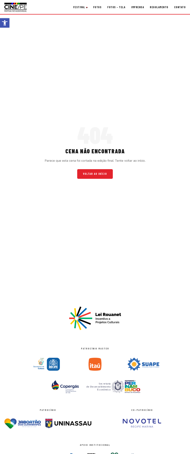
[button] (4, 23)
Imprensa (137, 7)
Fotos (97, 7)
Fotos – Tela (116, 7)
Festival (79, 7)
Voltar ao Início (95, 173)
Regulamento (159, 7)
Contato (180, 7)
